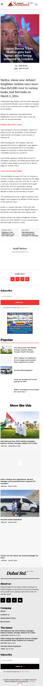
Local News (4, 635)
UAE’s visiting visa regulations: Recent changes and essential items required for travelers (25, 360)
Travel (3, 649)
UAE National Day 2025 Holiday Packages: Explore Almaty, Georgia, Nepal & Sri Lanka (25, 350)
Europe (18, 44)
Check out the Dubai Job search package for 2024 (25, 380)
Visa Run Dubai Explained (23, 370)
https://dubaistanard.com (20, 252)
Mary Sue (4, 446)
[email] (20, 296)
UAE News (4, 643)
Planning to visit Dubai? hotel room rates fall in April (8, 234)
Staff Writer (23, 66)
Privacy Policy (24, 307)
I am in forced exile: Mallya (11, 171)
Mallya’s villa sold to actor (11, 125)
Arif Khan (4, 560)
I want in (20, 302)
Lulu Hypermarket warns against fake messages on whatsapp (30, 234)
